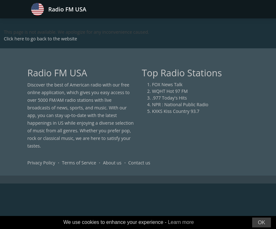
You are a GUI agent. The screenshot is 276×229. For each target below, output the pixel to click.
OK (261, 222)
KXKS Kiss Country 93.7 (175, 111)
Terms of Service (79, 163)
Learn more (181, 222)
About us (112, 163)
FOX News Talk (167, 84)
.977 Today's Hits (169, 98)
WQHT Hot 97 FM (170, 91)
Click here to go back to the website (40, 39)
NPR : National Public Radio (180, 104)
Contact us (139, 163)
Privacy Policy (41, 163)
